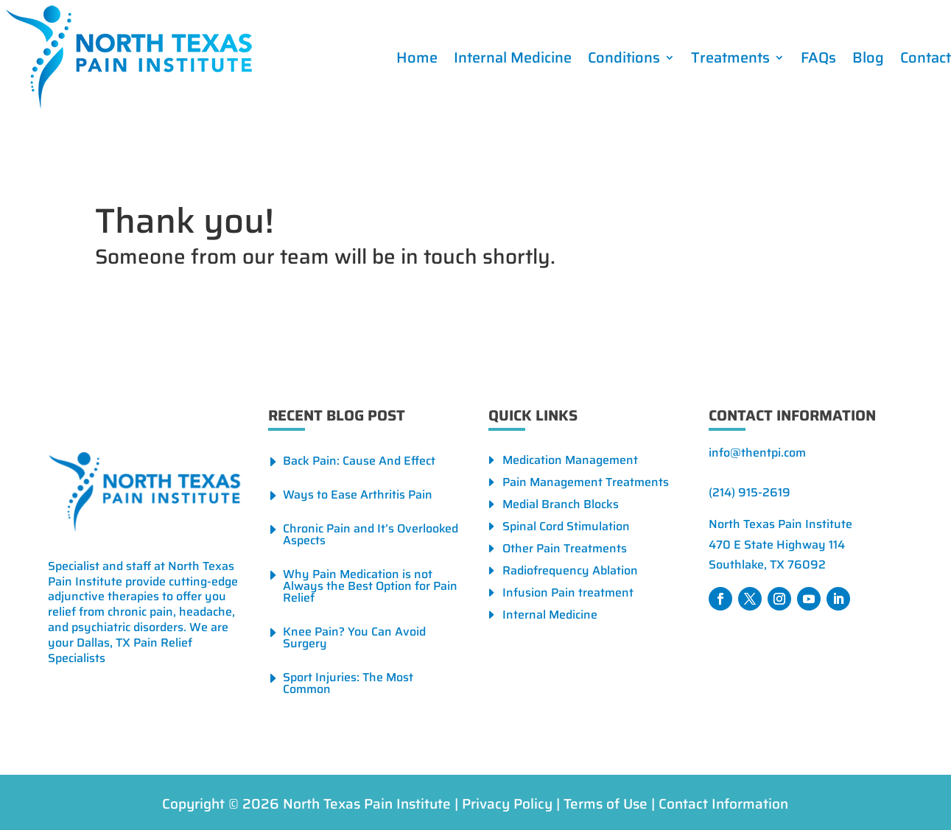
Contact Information (723, 803)
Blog (868, 57)
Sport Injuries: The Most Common (348, 683)
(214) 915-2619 (749, 492)
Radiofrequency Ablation (570, 573)
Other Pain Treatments (564, 551)
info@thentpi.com (757, 452)
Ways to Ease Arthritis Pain (357, 494)
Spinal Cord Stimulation (566, 528)
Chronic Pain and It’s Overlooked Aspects (370, 534)
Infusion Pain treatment (568, 595)
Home (417, 57)
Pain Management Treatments (585, 484)
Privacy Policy (507, 803)
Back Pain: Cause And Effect (359, 460)
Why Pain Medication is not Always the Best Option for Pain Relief (370, 586)
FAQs (818, 57)
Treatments (730, 57)
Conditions (624, 57)
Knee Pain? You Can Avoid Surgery (354, 637)
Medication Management (570, 462)
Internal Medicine (513, 57)
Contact (925, 57)
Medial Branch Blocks (560, 506)
